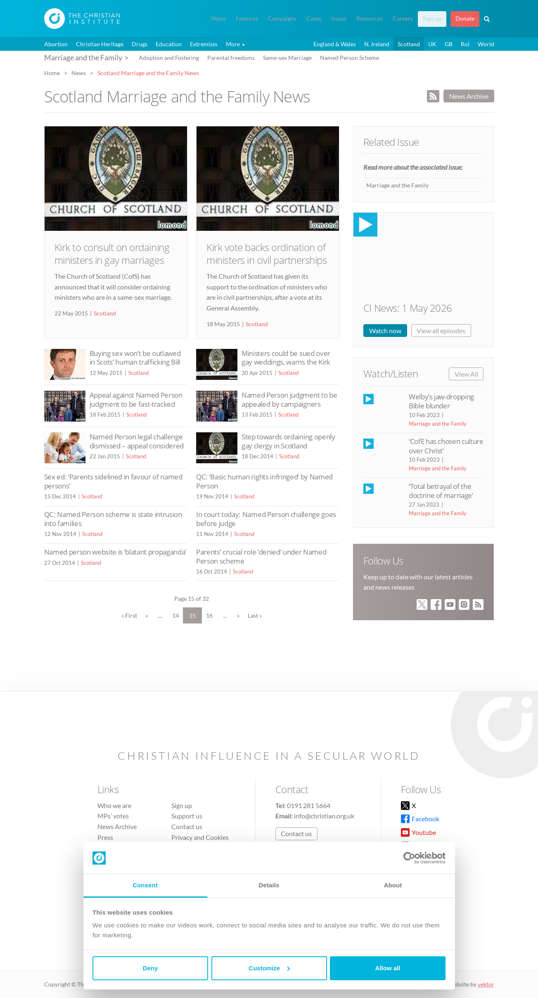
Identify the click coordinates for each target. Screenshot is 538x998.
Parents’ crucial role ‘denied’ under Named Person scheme (261, 556)
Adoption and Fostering (169, 57)
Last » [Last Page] (255, 615)
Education (169, 43)
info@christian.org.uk (324, 816)
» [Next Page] (238, 615)
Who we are (114, 805)
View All (466, 374)
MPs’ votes (113, 816)
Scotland (409, 43)
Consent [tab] (145, 885)
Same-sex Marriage (287, 57)
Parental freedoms (231, 57)
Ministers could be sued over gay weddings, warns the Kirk (286, 357)
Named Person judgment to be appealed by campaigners (289, 399)
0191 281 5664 (308, 805)
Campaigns (282, 18)
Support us (186, 816)
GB (449, 43)
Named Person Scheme (349, 57)
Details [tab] (269, 885)
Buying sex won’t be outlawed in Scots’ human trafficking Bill (135, 357)
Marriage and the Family (397, 185)
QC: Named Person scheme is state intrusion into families (113, 519)
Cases (313, 18)
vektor (486, 984)
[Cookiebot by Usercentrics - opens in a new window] (409, 858)
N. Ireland (376, 43)
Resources (369, 18)
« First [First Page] (129, 615)
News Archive (468, 96)
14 (175, 615)
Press (105, 837)
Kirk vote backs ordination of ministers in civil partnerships (266, 253)
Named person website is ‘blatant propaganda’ (115, 552)
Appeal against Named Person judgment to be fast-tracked (136, 399)
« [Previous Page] (146, 615)
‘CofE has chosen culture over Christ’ (446, 445)
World (486, 43)
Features (247, 18)
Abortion (56, 43)
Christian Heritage (99, 43)
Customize (269, 968)
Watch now (385, 330)
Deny (150, 968)
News (218, 18)
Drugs (139, 43)
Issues (338, 18)
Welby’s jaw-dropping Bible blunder (441, 401)
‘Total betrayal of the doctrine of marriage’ (441, 490)
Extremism (204, 43)
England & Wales (334, 43)
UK (432, 43)
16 (209, 615)
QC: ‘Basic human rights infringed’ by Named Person (264, 481)
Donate (464, 18)
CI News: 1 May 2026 (407, 308)
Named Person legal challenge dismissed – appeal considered (137, 441)
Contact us (186, 826)
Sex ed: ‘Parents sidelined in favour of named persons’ (113, 481)
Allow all (388, 968)
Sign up (432, 18)
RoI (465, 43)
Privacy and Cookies (200, 837)
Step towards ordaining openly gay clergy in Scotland (288, 441)
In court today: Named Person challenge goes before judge (266, 519)
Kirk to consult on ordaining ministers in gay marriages (112, 253)
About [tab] (393, 885)
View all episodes (441, 330)
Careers (403, 18)
